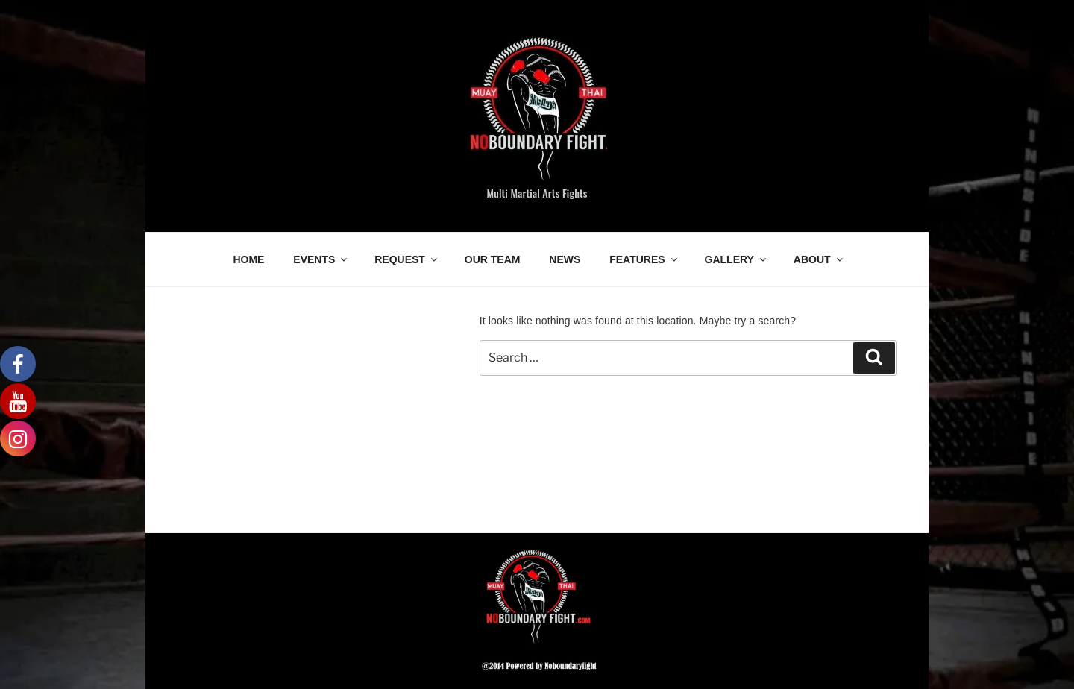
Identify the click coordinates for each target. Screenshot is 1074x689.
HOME (248, 259)
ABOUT (819, 259)
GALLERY (736, 259)
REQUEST (406, 259)
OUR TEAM (493, 259)
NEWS (564, 259)
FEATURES (644, 259)
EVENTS (321, 259)
